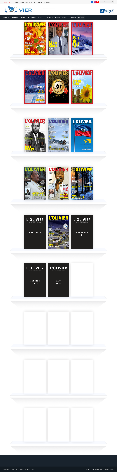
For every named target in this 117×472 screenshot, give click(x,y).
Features (14, 17)
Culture (40, 17)
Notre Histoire (109, 469)
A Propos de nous (97, 469)
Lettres (49, 17)
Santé (73, 17)
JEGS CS (16, 469)
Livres (56, 17)
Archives (81, 17)
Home (5, 17)
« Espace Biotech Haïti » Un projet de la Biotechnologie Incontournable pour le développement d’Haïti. (33, 2)
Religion (64, 17)
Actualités (31, 17)
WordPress (30, 469)
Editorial (23, 17)
